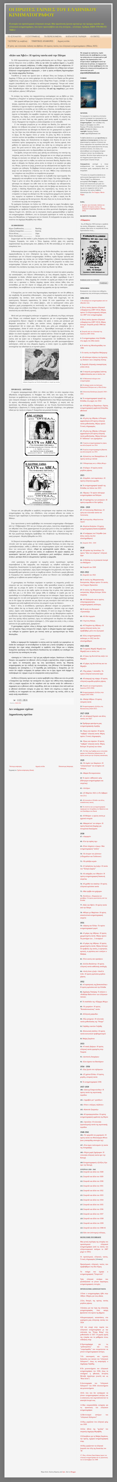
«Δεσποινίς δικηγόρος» (91, 1057)
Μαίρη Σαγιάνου (89, 1039)
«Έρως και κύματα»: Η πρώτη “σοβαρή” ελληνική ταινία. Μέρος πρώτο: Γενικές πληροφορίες (92, 733)
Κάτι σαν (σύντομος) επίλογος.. (94, 1233)
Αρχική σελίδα (64, 41)
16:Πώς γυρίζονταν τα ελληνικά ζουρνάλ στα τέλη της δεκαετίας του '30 (93, 1448)
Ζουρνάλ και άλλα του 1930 (93, 1181)
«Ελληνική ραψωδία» (90, 1014)
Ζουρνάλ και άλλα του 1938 (93, 1218)
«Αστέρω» (86, 788)
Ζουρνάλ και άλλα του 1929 (93, 1176)
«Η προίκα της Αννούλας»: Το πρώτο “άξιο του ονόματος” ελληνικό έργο (93, 552)
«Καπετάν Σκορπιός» (91, 1109)
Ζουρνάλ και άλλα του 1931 (93, 1186)
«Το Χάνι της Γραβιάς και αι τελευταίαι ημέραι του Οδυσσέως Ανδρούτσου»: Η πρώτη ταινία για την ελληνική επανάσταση (94, 753)
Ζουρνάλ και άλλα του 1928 (93, 1172)
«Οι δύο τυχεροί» (89, 616)
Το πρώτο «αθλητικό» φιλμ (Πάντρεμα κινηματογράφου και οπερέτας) (91, 780)
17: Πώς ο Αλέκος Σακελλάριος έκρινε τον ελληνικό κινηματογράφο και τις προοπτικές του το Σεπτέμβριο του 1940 (94, 1458)
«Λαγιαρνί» (87, 836)
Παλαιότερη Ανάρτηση (66, 766)
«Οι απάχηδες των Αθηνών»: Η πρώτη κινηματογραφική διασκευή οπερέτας (92, 876)
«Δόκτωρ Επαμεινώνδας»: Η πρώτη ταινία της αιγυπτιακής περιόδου (92, 1092)
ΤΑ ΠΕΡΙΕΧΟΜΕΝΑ (53, 36)
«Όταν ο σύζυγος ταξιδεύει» (93, 1105)
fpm (64, 1472)
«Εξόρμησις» (85, 220)
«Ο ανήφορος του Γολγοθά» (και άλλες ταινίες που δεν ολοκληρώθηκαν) (93, 535)
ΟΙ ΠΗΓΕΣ (95, 36)
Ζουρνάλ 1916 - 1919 (89, 543)
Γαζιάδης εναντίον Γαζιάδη (92, 1026)
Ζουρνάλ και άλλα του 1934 (93, 1200)
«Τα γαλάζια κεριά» (90, 861)
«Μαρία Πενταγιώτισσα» (92, 773)
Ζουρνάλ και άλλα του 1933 (93, 1195)
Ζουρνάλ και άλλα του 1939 (93, 1223)
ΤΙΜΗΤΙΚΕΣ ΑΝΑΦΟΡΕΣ (42, 41)
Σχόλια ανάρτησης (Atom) (25, 770)
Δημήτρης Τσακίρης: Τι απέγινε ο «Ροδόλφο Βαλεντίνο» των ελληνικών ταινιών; (93, 994)
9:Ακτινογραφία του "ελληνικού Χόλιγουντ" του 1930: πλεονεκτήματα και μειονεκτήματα (94, 1385)
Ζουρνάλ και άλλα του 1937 (93, 1214)
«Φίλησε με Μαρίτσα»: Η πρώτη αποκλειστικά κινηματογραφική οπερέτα (93, 915)
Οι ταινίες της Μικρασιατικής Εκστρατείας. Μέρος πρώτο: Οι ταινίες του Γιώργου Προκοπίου (94, 582)
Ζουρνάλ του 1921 (89, 575)
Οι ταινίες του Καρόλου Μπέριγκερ (94, 353)
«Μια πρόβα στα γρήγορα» (92, 891)
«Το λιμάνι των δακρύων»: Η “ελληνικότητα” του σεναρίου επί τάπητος (92, 765)
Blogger (73, 1472)
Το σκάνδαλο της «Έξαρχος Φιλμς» (95, 1002)
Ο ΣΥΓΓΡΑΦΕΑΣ (32, 36)
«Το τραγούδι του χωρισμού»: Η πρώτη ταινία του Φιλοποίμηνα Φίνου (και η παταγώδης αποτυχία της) (93, 1137)
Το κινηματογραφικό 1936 (92, 1082)
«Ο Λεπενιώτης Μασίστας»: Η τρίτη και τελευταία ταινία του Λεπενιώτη (92, 512)
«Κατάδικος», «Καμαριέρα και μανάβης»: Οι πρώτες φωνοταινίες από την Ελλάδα (93, 898)
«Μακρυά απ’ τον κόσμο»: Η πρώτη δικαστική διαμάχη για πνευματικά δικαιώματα (91, 826)
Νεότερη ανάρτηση (15, 766)
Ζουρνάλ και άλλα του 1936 (93, 1209)
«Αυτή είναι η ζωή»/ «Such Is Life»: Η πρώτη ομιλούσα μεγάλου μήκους (92, 974)
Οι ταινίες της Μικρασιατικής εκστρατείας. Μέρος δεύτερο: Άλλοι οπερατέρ (93, 592)
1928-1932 (18, 703)
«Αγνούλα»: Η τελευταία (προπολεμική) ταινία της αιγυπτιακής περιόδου (93, 1124)
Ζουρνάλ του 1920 (89, 567)
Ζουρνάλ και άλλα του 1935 (93, 1205)
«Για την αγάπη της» (90, 841)
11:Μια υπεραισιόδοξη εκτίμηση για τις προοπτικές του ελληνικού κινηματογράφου (94, 1407)
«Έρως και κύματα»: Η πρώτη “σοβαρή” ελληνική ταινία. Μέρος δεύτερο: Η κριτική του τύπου (92, 743)
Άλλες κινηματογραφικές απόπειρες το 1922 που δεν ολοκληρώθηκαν (90, 638)
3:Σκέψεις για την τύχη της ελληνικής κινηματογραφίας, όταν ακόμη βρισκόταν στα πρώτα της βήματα (94, 1310)
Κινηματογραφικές (89, 692)
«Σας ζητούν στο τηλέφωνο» (93, 1069)
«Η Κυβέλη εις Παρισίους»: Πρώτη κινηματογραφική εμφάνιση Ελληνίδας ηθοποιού (94, 408)
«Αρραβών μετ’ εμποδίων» (93, 1100)
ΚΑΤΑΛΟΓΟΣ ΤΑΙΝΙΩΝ (76, 36)
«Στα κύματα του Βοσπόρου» (93, 1062)
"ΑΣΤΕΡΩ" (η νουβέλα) (17, 41)
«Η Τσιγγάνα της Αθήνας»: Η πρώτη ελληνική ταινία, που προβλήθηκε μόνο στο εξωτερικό (92, 628)
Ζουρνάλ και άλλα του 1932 (93, 1190)
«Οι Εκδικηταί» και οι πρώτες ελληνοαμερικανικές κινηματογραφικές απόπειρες (92, 602)
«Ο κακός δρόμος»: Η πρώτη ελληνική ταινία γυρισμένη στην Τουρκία (91, 1049)
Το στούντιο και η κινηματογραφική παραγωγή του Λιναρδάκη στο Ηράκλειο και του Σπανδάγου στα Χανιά (94, 809)
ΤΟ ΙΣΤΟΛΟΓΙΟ (14, 36)
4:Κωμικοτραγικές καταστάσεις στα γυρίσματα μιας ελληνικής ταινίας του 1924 (94, 1319)
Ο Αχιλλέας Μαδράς (89, 621)
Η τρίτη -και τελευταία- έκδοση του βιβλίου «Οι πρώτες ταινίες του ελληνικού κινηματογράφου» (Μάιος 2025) (52, 46)
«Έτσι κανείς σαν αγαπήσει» (93, 959)
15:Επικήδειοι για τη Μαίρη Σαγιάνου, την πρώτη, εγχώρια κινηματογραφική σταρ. (94, 1438)
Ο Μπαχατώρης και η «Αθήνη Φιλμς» (94, 463)
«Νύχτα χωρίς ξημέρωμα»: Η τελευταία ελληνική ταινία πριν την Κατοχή (92, 1155)
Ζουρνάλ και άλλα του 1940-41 (94, 1228)
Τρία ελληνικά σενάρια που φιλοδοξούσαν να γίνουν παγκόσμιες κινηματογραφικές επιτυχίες (94, 1281)
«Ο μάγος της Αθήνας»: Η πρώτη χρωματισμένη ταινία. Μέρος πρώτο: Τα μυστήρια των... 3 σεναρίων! (93, 935)
